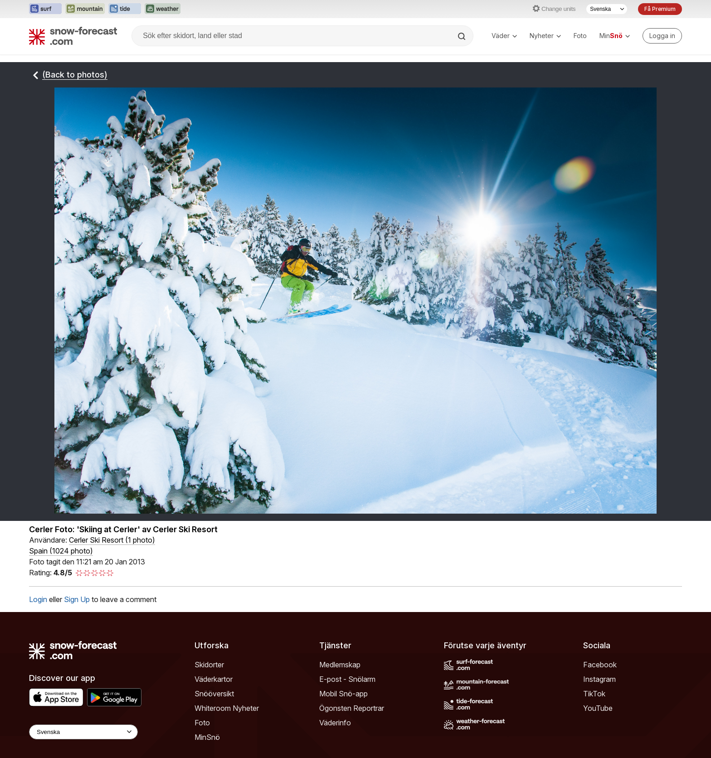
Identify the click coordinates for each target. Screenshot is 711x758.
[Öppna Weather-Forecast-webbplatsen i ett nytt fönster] (162, 9)
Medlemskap (339, 719)
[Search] (462, 36)
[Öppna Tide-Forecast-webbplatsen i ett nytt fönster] (124, 9)
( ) (112, 595)
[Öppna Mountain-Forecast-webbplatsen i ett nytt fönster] (85, 9)
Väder (504, 35)
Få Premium (660, 8)
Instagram (599, 734)
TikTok (594, 748)
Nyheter (545, 35)
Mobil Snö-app (343, 748)
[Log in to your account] (662, 36)
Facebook (600, 719)
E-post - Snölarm (347, 734)
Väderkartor (214, 734)
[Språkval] (606, 9)
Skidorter (209, 719)
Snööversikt (214, 748)
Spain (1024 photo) (61, 606)
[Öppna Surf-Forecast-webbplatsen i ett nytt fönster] (45, 9)
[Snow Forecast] (73, 36)
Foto (580, 35)
